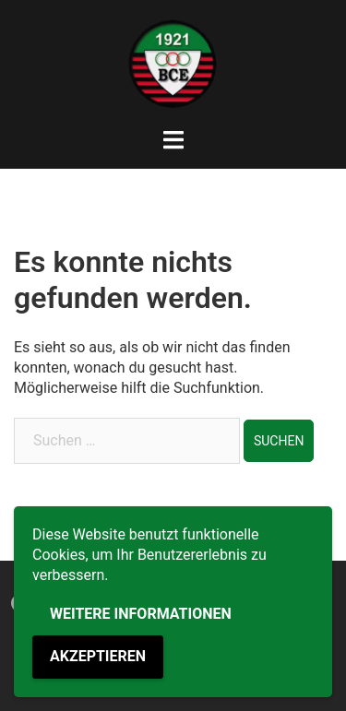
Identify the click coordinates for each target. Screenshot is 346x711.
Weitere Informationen (141, 613)
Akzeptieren (98, 656)
